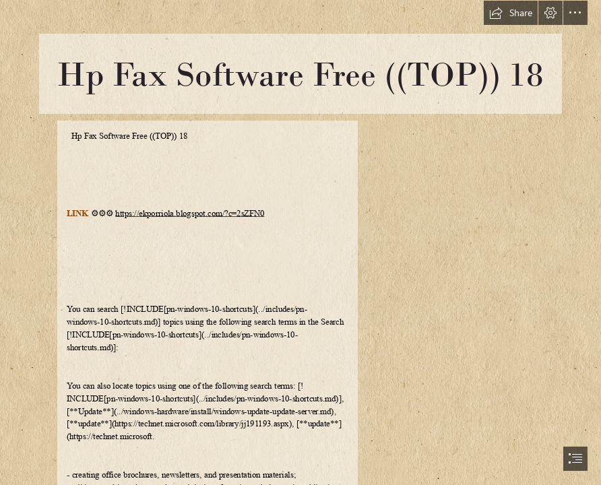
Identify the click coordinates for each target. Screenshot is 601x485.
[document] (300, 242)
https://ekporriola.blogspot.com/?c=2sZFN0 (189, 213)
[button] (511, 13)
